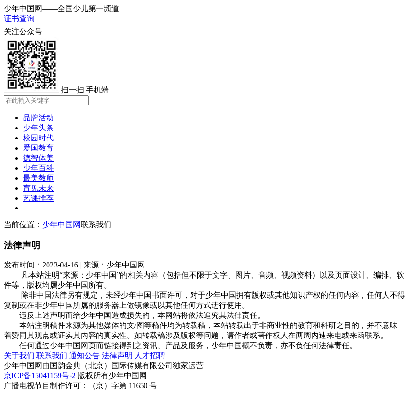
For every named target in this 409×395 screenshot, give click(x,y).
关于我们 (19, 355)
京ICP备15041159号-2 (40, 376)
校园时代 (38, 138)
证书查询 (19, 18)
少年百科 (38, 168)
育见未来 (38, 188)
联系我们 (96, 225)
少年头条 (38, 128)
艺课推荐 (38, 198)
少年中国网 (61, 225)
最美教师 (38, 178)
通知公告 (84, 355)
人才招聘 (149, 355)
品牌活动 (38, 118)
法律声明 (117, 355)
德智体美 (38, 158)
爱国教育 (38, 148)
